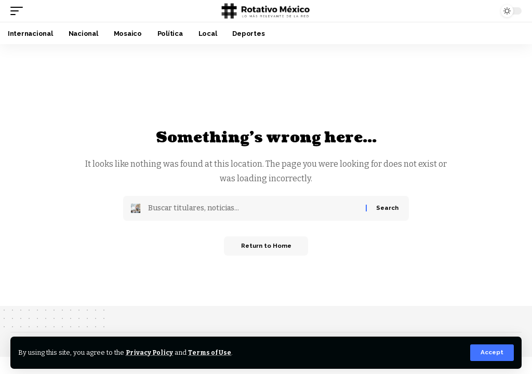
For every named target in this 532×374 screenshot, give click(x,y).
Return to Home (266, 246)
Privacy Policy (150, 352)
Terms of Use (212, 352)
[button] (492, 352)
